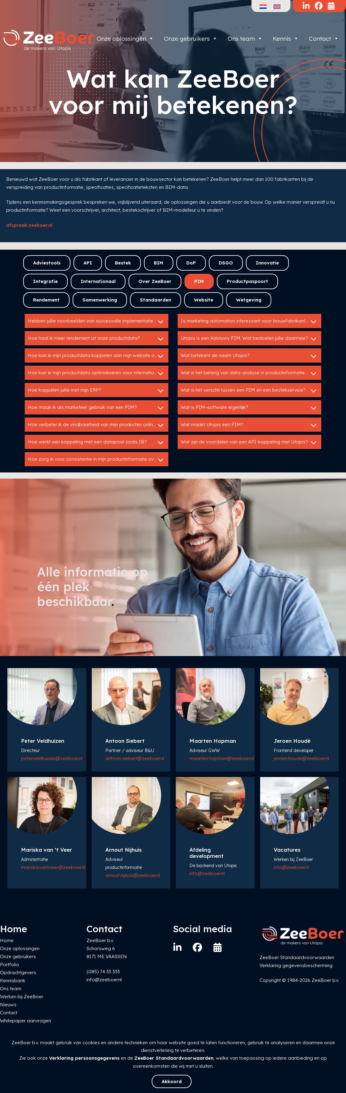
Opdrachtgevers (18, 972)
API (87, 263)
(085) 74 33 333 (103, 972)
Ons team (245, 38)
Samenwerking (99, 300)
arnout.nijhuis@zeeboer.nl (132, 875)
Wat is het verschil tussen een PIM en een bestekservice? (249, 390)
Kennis (286, 38)
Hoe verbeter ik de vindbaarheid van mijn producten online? (96, 425)
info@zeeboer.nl (207, 873)
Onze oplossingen (125, 38)
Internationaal (98, 281)
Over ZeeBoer (154, 281)
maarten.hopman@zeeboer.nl (221, 758)
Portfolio (9, 964)
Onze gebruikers (190, 38)
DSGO (226, 263)
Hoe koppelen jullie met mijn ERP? (96, 390)
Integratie (45, 281)
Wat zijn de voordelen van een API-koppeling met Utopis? (249, 442)
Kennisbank (12, 980)
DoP (191, 263)
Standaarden (155, 300)
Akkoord (172, 1081)
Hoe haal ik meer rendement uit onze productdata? (96, 338)
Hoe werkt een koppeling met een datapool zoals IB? (96, 442)
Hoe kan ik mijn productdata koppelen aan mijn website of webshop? (98, 356)
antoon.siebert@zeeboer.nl (134, 758)
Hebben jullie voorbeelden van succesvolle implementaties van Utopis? (98, 321)
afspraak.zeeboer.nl (29, 225)
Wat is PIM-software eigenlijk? (249, 408)
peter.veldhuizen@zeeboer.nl (51, 758)
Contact (324, 38)
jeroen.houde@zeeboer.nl (301, 758)
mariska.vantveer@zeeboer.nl (53, 867)
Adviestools (47, 263)
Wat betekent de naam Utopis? (249, 356)
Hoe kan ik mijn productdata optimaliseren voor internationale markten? (98, 373)
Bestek (123, 263)
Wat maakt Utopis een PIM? (249, 425)
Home (7, 940)
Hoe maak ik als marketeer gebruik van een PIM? (96, 408)
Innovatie (267, 263)
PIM (199, 281)
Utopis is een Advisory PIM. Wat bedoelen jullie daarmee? (249, 338)
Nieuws (8, 1005)
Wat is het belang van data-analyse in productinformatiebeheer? (251, 373)
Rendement (46, 300)
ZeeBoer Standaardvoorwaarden (173, 1058)
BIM (158, 263)
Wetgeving (248, 300)
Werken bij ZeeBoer (21, 996)
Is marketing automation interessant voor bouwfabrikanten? (249, 321)
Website (203, 300)
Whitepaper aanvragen (25, 1021)
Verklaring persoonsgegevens (84, 1058)
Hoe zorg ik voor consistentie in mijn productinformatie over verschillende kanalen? (98, 459)
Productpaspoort (247, 281)
